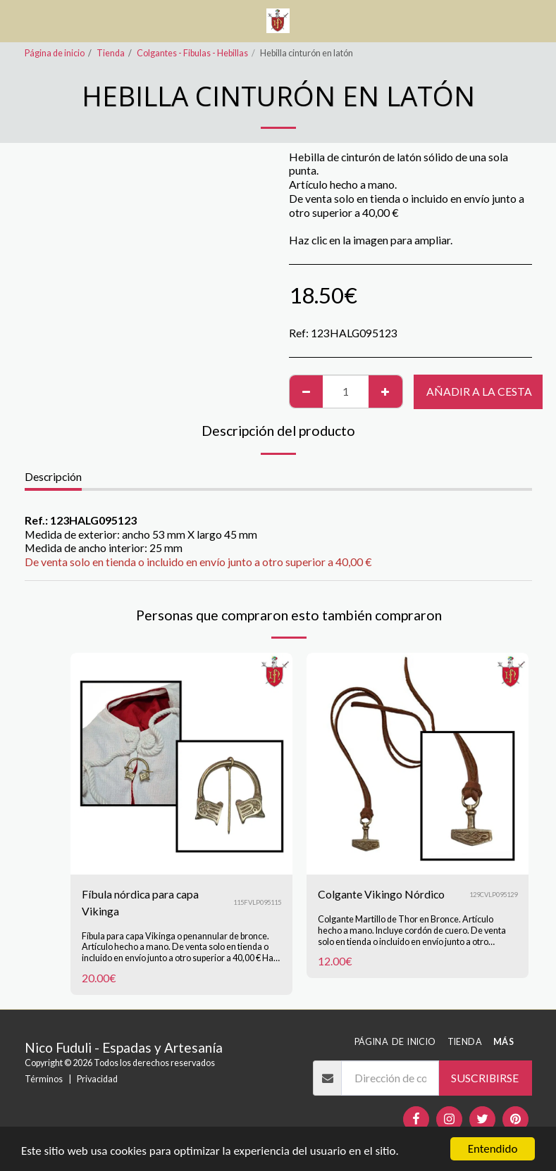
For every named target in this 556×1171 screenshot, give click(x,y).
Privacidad (97, 1079)
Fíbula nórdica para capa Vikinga (140, 902)
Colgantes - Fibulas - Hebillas (192, 53)
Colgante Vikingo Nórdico (381, 894)
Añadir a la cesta (479, 391)
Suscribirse (485, 1077)
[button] (15, 20)
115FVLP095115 (257, 902)
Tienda (111, 53)
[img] (181, 764)
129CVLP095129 (493, 894)
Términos (44, 1079)
